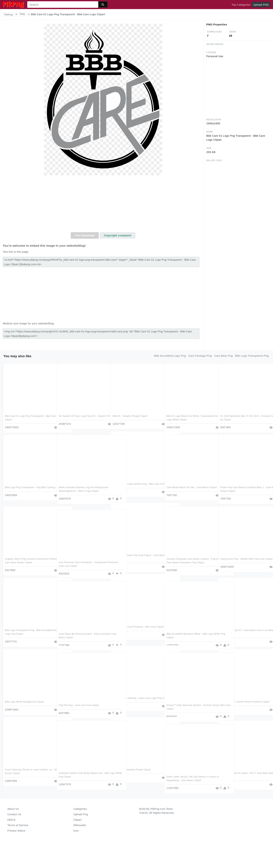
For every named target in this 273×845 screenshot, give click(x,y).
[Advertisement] (103, 205)
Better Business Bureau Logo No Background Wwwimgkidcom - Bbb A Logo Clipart (82, 491)
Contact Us (14, 814)
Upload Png (80, 814)
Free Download (85, 235)
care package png (200, 355)
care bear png (223, 355)
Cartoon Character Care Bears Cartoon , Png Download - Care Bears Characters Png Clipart (188, 562)
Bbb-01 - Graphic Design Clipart (130, 416)
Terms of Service (17, 825)
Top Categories (241, 4)
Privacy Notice (16, 830)
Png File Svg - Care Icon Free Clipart (79, 705)
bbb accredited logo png (170, 355)
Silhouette (79, 825)
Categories (80, 808)
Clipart (77, 819)
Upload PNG (261, 4)
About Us (13, 808)
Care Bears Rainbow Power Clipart (132, 769)
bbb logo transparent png (252, 355)
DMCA (11, 819)
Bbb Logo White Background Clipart (24, 701)
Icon (76, 830)
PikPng (8, 14)
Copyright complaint (117, 235)
